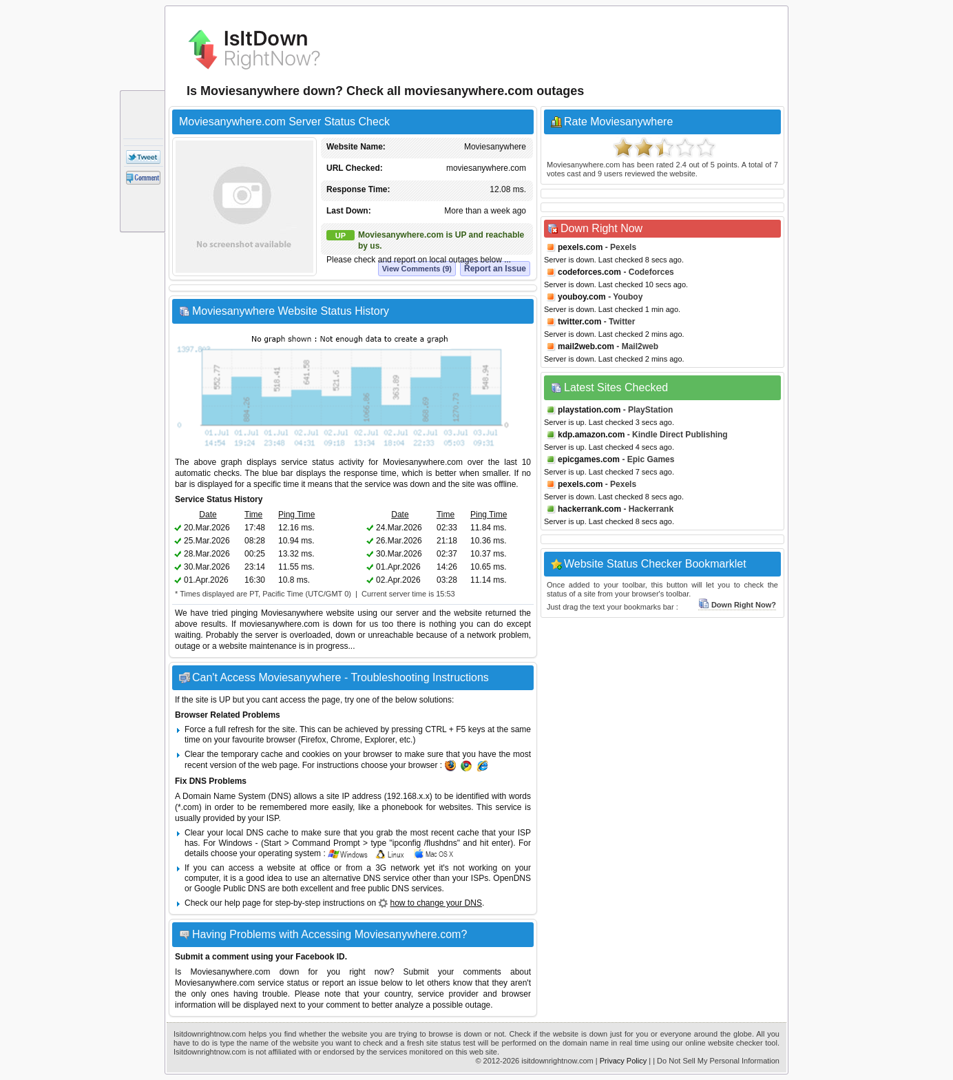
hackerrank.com (589, 509)
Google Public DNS (229, 888)
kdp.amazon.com (591, 434)
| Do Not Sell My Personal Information (716, 1061)
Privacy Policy (623, 1061)
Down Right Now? (737, 605)
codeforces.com (589, 272)
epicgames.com (589, 459)
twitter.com (579, 321)
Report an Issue (495, 268)
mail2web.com (586, 346)
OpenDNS (512, 878)
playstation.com (589, 410)
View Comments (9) (417, 268)
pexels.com (580, 247)
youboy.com (582, 297)
